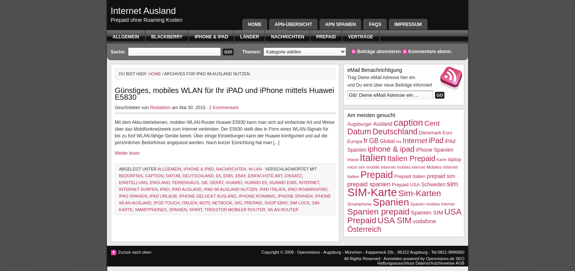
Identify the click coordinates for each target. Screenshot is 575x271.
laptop (454, 159)
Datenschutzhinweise (435, 263)
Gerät (217, 182)
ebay (240, 176)
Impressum (408, 24)
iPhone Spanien (295, 196)
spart (195, 209)
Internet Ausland (143, 11)
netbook (222, 203)
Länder (249, 37)
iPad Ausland (186, 189)
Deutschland (198, 176)
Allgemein (126, 37)
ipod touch (166, 203)
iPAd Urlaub (163, 196)
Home (255, 24)
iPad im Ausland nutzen (230, 189)
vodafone (424, 221)
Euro (447, 133)
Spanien (178, 209)
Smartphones (151, 209)
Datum (173, 176)
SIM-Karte (372, 192)
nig (238, 203)
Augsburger (359, 124)
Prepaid (326, 37)
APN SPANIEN (340, 24)
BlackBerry (167, 37)
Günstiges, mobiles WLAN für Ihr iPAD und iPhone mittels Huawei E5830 (224, 93)
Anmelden (392, 258)
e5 (218, 176)
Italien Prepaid (411, 158)
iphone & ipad (211, 37)
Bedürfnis (131, 176)
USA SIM (394, 220)
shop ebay (276, 203)
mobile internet (381, 167)
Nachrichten (287, 37)
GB (204, 182)
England (160, 182)
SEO (460, 258)
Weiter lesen (127, 153)
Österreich (364, 229)
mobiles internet (411, 167)
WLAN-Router (283, 209)
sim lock (300, 203)
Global (387, 141)
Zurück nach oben (134, 252)
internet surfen (138, 189)
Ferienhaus (185, 182)
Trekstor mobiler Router (234, 209)
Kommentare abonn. (430, 51)
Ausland (382, 124)
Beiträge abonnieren (379, 51)
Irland (353, 159)
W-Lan (255, 169)
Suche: (118, 52)
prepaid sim (441, 176)
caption (154, 176)
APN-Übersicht (293, 24)
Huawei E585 (283, 182)
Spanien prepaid (378, 211)
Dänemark (430, 133)
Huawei (234, 182)
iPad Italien (273, 189)
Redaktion (160, 107)
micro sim (356, 167)
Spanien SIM (427, 212)
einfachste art (265, 176)
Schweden (433, 184)
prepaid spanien (369, 184)
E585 (228, 176)
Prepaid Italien (410, 176)
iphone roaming (257, 196)
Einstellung (133, 182)
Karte (441, 159)
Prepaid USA (406, 184)
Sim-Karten (419, 193)
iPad (164, 189)
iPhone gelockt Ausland (207, 196)
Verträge (360, 37)
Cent (432, 123)
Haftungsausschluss (395, 263)
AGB (460, 263)
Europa (354, 141)
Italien (189, 203)
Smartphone (359, 204)
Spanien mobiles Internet (432, 204)
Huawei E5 (255, 182)
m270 (204, 203)
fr (366, 141)
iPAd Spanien (133, 196)
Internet (309, 182)
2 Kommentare (224, 107)
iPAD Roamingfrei (308, 189)
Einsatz (293, 176)
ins (399, 141)
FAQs (375, 24)
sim (452, 184)
